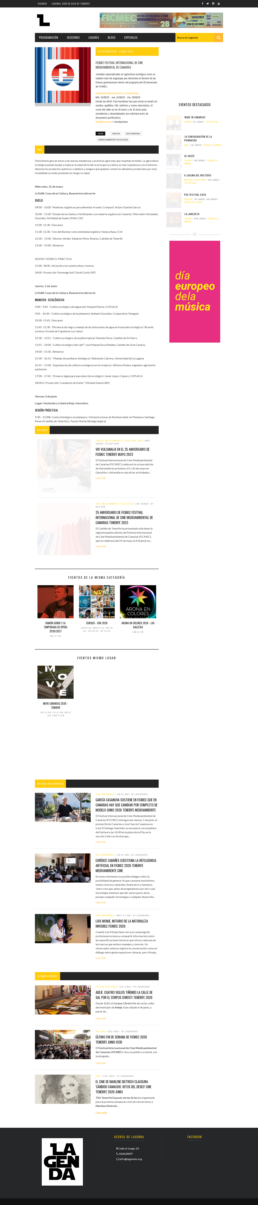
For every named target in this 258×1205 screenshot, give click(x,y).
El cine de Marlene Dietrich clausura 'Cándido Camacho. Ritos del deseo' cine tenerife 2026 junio (123, 1086)
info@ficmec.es (105, 122)
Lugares (93, 37)
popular (188, 199)
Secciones (73, 37)
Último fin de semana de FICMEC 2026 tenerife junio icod (121, 1039)
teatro (188, 160)
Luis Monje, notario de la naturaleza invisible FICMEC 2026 (122, 923)
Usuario (42, 3)
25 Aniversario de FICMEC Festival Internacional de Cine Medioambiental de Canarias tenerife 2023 (124, 517)
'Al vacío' (189, 156)
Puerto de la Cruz (193, 202)
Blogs (111, 37)
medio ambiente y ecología (113, 139)
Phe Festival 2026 (195, 194)
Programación (48, 37)
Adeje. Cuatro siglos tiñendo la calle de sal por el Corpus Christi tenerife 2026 (124, 995)
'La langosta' (192, 214)
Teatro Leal (212, 122)
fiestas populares (106, 986)
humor (187, 122)
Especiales (130, 37)
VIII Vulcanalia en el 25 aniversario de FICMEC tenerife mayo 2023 (123, 452)
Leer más (101, 477)
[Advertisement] (97, 749)
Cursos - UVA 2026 (96, 623)
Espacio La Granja (213, 145)
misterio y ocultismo (195, 180)
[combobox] (199, 37)
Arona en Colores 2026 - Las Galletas (138, 625)
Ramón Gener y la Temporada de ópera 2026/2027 (55, 627)
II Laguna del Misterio (197, 175)
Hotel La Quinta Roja (127, 93)
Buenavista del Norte (106, 93)
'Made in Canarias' (195, 117)
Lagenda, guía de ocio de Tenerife (71, 3)
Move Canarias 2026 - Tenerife (55, 705)
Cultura (100, 1031)
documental (133, 133)
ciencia (116, 133)
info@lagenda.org (131, 1159)
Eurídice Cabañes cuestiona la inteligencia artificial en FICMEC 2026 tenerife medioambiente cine (126, 865)
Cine (98, 1076)
